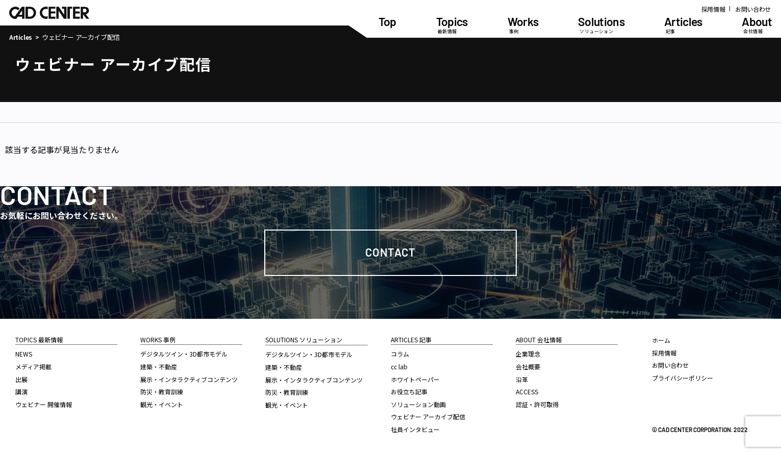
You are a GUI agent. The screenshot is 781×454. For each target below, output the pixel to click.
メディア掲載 (33, 366)
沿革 (522, 379)
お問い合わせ (753, 9)
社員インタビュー (415, 429)
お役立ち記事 (409, 391)
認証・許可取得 (537, 404)
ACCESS (527, 391)
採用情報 (713, 9)
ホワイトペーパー (415, 379)
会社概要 (528, 366)
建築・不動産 (158, 366)
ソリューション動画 (418, 404)
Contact (390, 252)
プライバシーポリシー (682, 377)
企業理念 (528, 353)
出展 (21, 379)
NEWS (23, 353)
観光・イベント (161, 404)
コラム (400, 353)
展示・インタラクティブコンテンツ (189, 379)
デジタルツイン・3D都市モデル (184, 353)
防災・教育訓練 (161, 391)
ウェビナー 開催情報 (43, 404)
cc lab (399, 366)
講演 (21, 391)
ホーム (661, 340)
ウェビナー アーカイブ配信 (428, 416)
